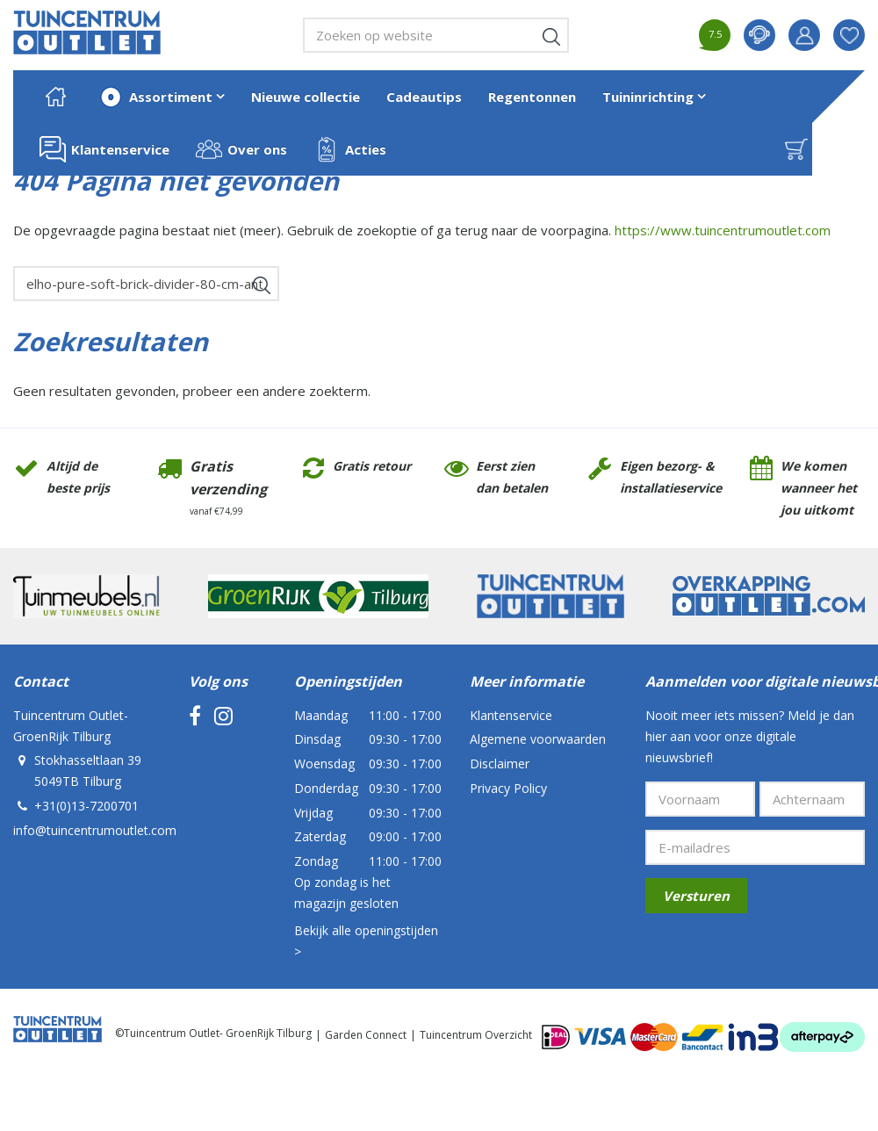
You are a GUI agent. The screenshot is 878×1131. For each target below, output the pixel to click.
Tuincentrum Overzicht (476, 1034)
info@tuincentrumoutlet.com (94, 830)
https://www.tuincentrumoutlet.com (723, 230)
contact (759, 35)
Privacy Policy (508, 788)
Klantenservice (511, 715)
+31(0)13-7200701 (86, 805)
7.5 (715, 33)
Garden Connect (366, 1034)
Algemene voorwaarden (538, 739)
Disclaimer (499, 763)
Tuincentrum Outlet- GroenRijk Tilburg (70, 726)
